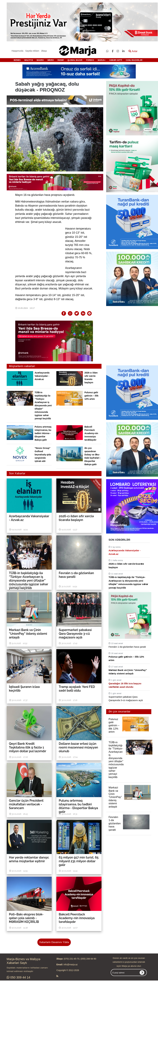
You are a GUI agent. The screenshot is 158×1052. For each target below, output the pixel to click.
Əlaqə (44, 51)
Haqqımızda (17, 51)
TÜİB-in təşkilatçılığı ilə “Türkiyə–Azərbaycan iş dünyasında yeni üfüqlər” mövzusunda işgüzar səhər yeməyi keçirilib (43, 405)
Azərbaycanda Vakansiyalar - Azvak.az (42, 375)
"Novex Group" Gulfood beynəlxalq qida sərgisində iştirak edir (43, 454)
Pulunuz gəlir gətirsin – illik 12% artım (91, 395)
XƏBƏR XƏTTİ (115, 60)
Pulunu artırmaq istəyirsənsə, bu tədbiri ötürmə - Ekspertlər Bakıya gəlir (43, 433)
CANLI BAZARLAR (134, 60)
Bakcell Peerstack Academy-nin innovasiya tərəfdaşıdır (91, 433)
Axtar (133, 51)
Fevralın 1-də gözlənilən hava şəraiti (127, 646)
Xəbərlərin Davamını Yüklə (54, 942)
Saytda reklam (32, 51)
